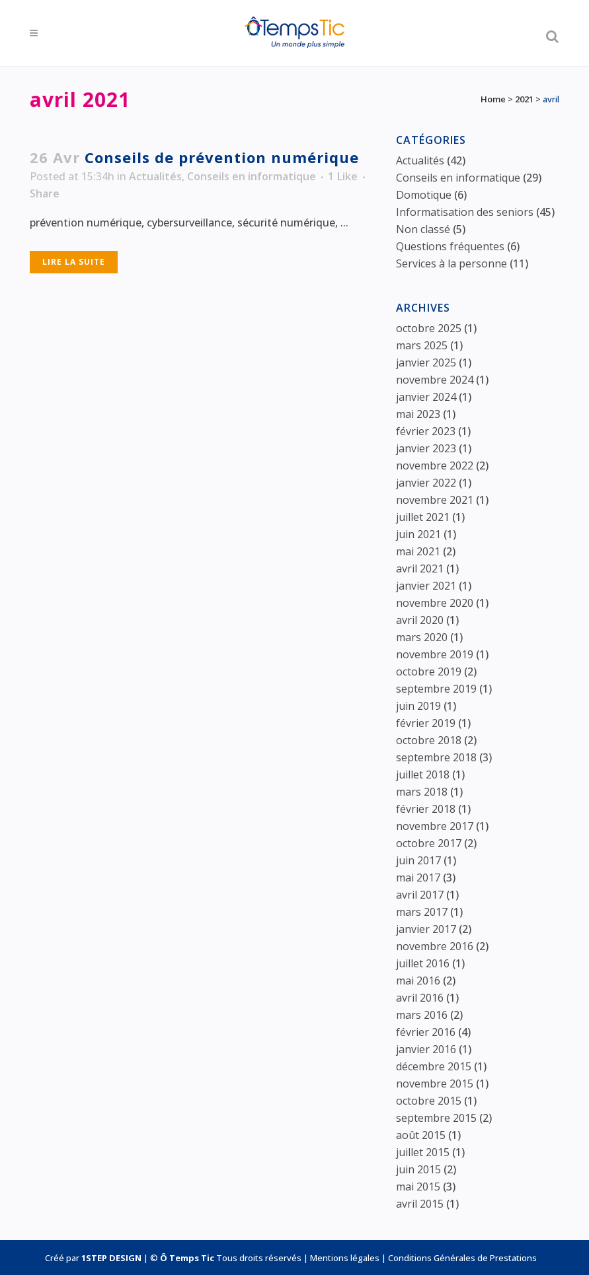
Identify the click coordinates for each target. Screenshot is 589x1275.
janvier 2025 (426, 362)
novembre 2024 (434, 379)
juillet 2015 (423, 1152)
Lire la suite (73, 261)
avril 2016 (420, 997)
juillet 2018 (423, 774)
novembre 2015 (434, 1083)
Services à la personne (451, 263)
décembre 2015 (433, 1066)
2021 (524, 99)
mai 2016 (418, 980)
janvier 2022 (426, 482)
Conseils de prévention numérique (222, 157)
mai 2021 (418, 551)
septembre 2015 (436, 1118)
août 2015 (421, 1135)
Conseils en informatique (251, 176)
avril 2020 (420, 620)
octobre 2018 (428, 740)
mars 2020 (422, 637)
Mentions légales (344, 1258)
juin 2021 (418, 534)
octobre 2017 (428, 843)
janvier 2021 (426, 585)
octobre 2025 (428, 328)
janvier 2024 (426, 397)
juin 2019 (418, 706)
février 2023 (425, 431)
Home (493, 99)
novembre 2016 (434, 946)
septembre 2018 (436, 757)
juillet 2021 (423, 517)
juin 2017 (418, 860)
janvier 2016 (426, 1049)
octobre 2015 (428, 1100)
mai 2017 (418, 877)
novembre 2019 (434, 654)
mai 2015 (418, 1186)
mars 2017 (422, 912)
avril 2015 (420, 1203)
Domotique (424, 195)
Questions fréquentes (450, 246)
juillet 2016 (423, 963)
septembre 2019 (436, 688)
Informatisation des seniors (464, 212)
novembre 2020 (434, 603)
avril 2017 (420, 894)
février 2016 (425, 1032)
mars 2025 (422, 345)
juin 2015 (418, 1169)
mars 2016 (422, 1015)
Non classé (423, 229)
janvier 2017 (426, 929)
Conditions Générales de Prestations (462, 1258)
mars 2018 (422, 791)
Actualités (155, 176)
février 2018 (425, 809)
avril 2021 (420, 568)
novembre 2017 (434, 826)
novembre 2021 (434, 500)
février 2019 (425, 723)
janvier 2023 (426, 448)
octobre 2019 (428, 671)
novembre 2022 (434, 465)
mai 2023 (418, 414)
